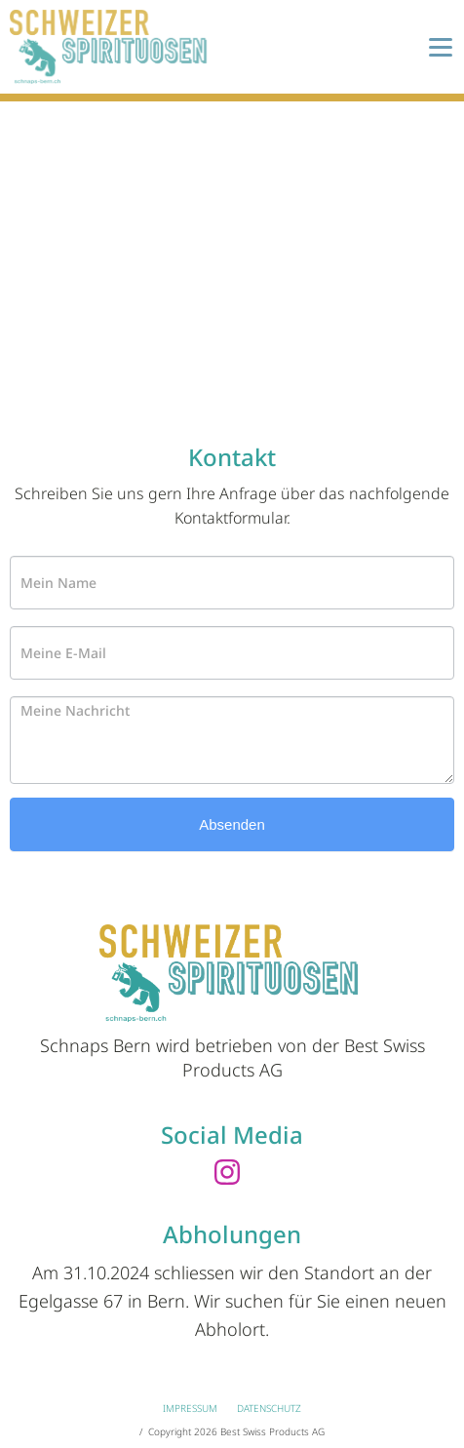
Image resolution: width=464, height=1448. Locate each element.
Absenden (232, 824)
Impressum (190, 1408)
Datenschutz (269, 1408)
